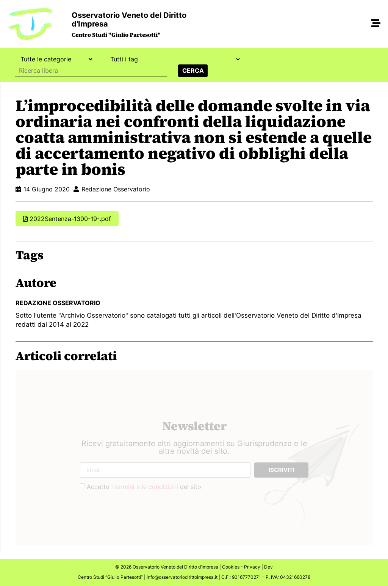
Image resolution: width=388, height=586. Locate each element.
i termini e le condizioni (144, 486)
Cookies (230, 567)
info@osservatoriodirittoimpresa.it (182, 577)
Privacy (252, 567)
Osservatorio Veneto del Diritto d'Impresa (129, 19)
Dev (268, 567)
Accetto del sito (144, 486)
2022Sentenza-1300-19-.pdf (70, 218)
